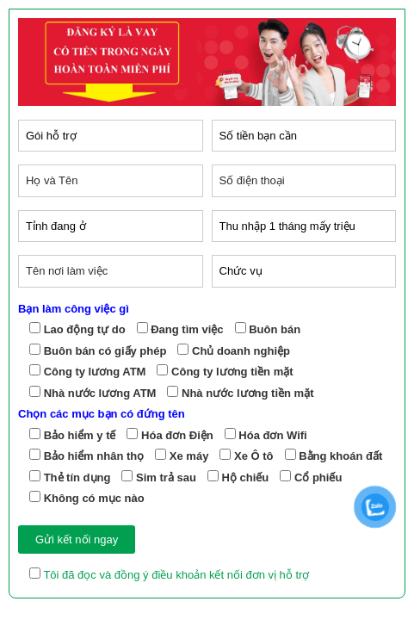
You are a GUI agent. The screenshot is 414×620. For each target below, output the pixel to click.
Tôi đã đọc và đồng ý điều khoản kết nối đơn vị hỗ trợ (174, 574)
